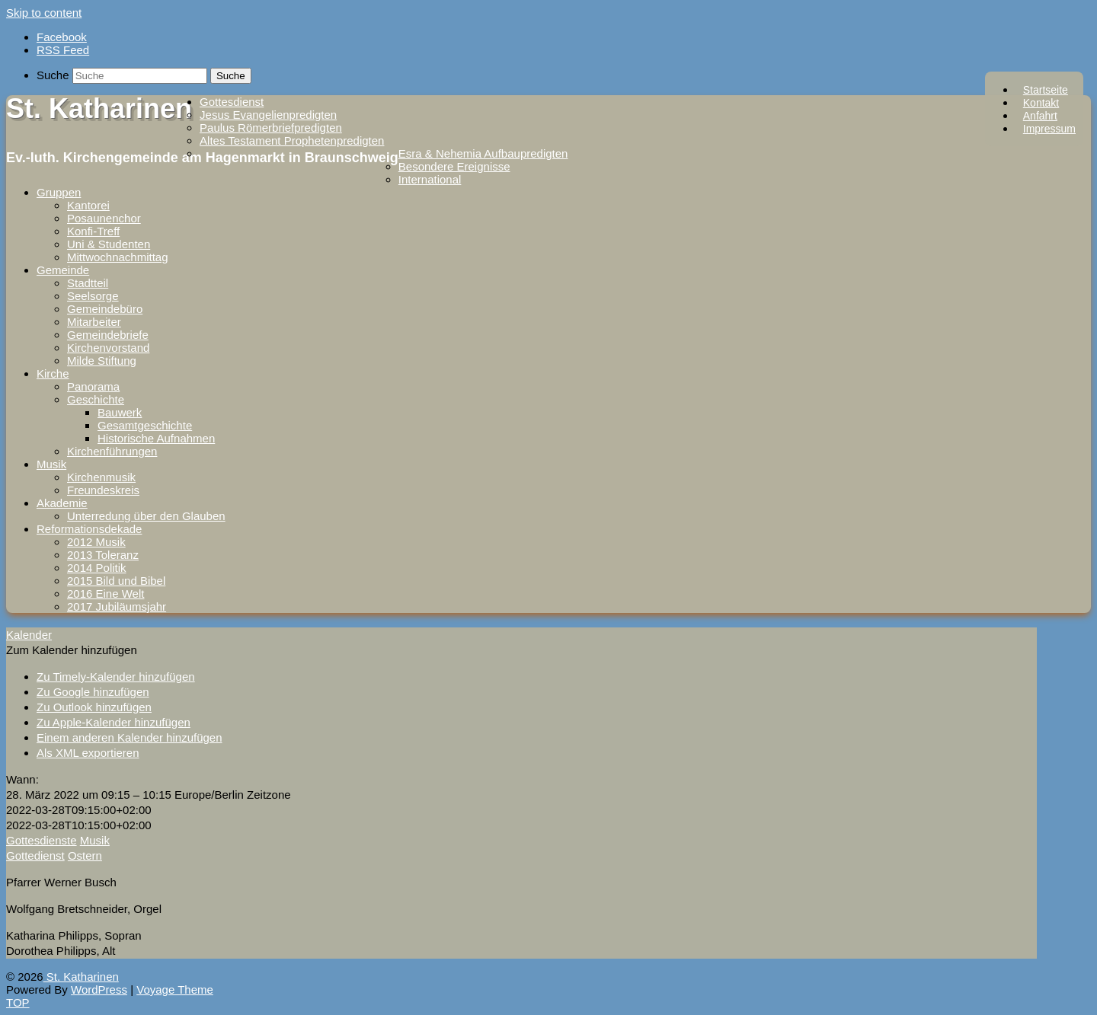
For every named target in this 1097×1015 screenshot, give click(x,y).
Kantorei (88, 205)
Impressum (1049, 129)
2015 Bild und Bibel (116, 580)
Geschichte (95, 399)
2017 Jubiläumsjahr (116, 606)
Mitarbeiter (94, 321)
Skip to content (44, 12)
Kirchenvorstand (108, 347)
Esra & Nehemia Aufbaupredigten (483, 153)
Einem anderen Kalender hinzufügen (129, 737)
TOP (18, 1002)
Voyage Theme (174, 989)
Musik (51, 464)
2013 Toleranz (103, 554)
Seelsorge (93, 295)
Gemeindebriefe (108, 334)
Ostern (85, 855)
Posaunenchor (104, 218)
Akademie (62, 502)
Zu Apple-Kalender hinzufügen (113, 722)
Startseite (1045, 90)
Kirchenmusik (101, 477)
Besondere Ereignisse (454, 166)
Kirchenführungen (112, 451)
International (430, 179)
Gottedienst (35, 855)
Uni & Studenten (108, 244)
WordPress (99, 989)
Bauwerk (120, 412)
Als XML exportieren (88, 752)
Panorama (93, 386)
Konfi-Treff (93, 231)
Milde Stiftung (101, 360)
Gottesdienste (41, 840)
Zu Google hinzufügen (93, 691)
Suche (53, 75)
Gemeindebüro (104, 308)
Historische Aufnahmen (156, 438)
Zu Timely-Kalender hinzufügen (116, 676)
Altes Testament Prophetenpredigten (292, 140)
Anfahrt (1040, 116)
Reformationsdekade (89, 528)
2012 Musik (96, 541)
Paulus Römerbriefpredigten (271, 127)
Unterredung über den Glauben (146, 515)
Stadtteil (87, 282)
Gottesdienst (232, 101)
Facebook (62, 36)
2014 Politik (96, 567)
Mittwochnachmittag (117, 257)
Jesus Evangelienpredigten (268, 114)
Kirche (53, 373)
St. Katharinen (99, 108)
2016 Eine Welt (105, 593)
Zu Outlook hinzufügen (94, 707)
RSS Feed (63, 49)
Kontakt (1041, 103)
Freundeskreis (103, 490)
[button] (71, 649)
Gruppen (59, 192)
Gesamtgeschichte (145, 425)
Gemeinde (63, 269)
